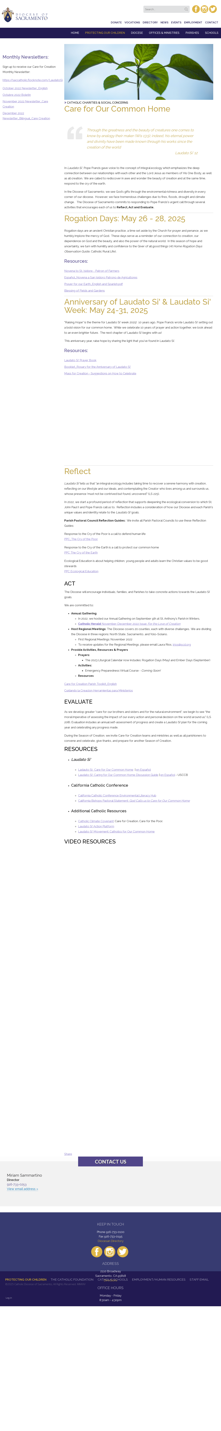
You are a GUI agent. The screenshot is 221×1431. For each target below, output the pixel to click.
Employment (193, 22)
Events (176, 22)
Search (187, 8)
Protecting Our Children (105, 32)
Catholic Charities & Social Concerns (97, 102)
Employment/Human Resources (158, 1279)
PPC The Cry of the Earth (81, 552)
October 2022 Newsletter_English (25, 88)
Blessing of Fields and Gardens (84, 290)
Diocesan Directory (110, 1241)
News (164, 22)
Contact (211, 22)
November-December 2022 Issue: (129, 623)
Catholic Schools (113, 1279)
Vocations (132, 22)
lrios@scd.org (182, 644)
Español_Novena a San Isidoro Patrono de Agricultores (100, 277)
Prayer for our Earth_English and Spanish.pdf (93, 284)
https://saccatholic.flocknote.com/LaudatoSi (33, 80)
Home (75, 32)
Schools (211, 32)
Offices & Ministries (164, 32)
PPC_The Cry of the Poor (81, 539)
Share (68, 1154)
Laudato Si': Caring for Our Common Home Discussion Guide (118, 775)
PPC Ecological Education (81, 571)
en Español (143, 769)
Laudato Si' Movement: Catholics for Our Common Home (116, 831)
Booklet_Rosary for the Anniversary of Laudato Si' (97, 367)
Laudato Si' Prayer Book (80, 360)
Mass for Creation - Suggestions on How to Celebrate (100, 373)
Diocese (137, 32)
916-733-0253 (16, 1184)
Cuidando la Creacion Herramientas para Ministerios (98, 690)
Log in (9, 1298)
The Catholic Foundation (72, 1279)
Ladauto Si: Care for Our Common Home (105, 769)
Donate (116, 22)
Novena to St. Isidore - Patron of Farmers (91, 271)
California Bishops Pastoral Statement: (134, 800)
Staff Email (199, 1279)
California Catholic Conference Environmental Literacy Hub (117, 795)
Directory (150, 22)
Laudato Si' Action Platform (96, 826)
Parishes (192, 32)
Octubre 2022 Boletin (17, 95)
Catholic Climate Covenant (96, 821)
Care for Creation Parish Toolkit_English (90, 684)
